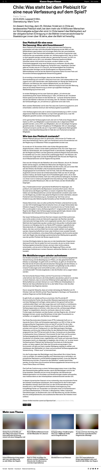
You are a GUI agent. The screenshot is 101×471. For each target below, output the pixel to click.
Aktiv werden (94, 1)
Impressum (17, 469)
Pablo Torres (19, 16)
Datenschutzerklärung (28, 469)
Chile (24, 404)
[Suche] (6, 1)
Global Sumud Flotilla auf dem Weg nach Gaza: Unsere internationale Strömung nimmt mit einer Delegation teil (14, 434)
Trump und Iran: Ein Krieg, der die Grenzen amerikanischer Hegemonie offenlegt (87, 433)
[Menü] (3, 1)
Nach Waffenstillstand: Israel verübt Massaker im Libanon (37, 432)
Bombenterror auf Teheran (61, 457)
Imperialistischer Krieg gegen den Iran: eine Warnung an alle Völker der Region (13, 459)
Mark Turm (33, 21)
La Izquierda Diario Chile (64, 401)
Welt (29, 404)
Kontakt (5, 469)
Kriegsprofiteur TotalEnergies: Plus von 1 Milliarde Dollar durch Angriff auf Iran (62, 433)
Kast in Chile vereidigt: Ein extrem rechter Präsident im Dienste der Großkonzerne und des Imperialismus (37, 460)
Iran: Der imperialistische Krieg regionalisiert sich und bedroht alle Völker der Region (87, 459)
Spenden (10, 469)
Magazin (86, 1)
